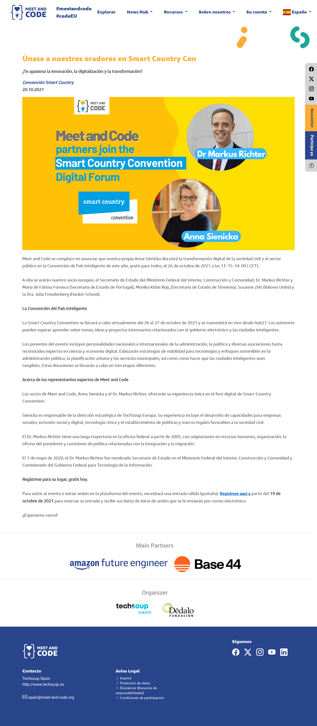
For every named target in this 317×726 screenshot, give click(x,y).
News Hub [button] (138, 11)
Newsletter (312, 118)
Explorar (106, 11)
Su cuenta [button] (257, 11)
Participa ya (312, 145)
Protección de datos (133, 683)
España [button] (295, 12)
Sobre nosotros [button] (215, 11)
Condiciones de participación (140, 698)
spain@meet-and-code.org (51, 697)
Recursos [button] (174, 11)
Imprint (124, 678)
